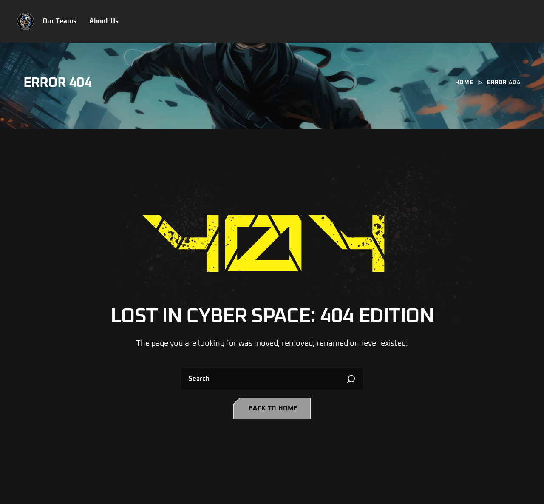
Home (464, 82)
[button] (272, 408)
